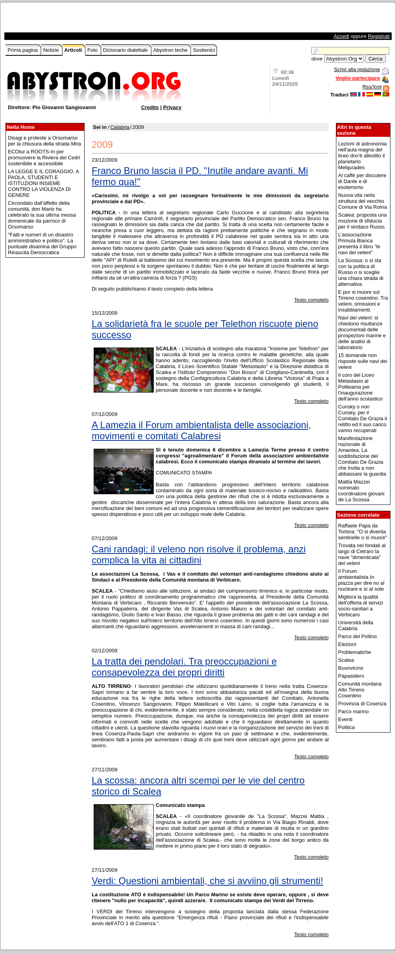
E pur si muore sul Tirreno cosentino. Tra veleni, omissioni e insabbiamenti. (363, 301)
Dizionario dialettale (126, 50)
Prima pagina (23, 50)
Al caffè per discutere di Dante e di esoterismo (362, 181)
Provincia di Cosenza (362, 704)
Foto (93, 50)
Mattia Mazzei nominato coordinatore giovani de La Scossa (361, 491)
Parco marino (353, 711)
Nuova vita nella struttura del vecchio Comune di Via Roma (362, 201)
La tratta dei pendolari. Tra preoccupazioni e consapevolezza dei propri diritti (184, 667)
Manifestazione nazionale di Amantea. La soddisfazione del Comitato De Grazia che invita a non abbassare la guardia (362, 456)
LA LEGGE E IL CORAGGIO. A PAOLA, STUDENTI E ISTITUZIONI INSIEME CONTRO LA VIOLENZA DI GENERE (43, 183)
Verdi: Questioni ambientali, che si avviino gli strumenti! (207, 880)
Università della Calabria (355, 625)
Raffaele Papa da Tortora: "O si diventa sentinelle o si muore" (362, 531)
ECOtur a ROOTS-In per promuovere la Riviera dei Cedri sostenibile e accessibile (44, 157)
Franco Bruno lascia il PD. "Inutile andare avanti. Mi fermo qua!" (200, 176)
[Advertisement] (98, 19)
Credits (150, 107)
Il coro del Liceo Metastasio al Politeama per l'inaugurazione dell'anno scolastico (360, 387)
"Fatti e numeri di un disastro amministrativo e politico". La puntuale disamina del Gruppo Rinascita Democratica (42, 243)
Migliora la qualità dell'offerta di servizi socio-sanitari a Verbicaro (360, 606)
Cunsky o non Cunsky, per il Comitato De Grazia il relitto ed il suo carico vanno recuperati (362, 418)
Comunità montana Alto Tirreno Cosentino (360, 690)
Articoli (73, 50)
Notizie (51, 50)
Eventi (345, 719)
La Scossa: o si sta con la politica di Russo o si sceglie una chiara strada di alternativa (360, 272)
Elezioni (347, 644)
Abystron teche (171, 50)
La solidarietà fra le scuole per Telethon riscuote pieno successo (205, 329)
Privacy (172, 107)
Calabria (119, 127)
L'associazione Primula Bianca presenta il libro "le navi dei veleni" (359, 243)
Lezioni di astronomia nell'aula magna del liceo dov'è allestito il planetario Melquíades (362, 155)
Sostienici (204, 50)
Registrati (379, 36)
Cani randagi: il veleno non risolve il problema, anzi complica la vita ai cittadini (199, 554)
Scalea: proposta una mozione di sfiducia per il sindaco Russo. (362, 221)
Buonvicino (351, 668)
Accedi (341, 36)
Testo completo (311, 300)
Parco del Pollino (357, 636)
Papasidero (351, 676)
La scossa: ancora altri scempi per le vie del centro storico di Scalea (198, 786)
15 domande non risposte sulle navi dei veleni (362, 361)
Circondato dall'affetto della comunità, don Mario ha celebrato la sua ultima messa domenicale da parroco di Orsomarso (42, 215)
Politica (346, 727)
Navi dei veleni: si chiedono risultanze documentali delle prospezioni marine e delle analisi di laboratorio (362, 332)
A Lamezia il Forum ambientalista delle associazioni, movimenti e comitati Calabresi (201, 430)
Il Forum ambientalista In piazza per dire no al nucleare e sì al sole (361, 580)
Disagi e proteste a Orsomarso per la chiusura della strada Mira (44, 141)
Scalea (346, 660)
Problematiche (354, 652)
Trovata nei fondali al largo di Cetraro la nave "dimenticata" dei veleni (362, 554)
